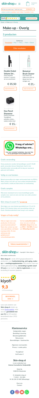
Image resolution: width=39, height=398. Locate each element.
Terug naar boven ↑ (19, 244)
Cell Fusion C (19, 354)
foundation (27, 12)
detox (21, 12)
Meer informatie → (10, 88)
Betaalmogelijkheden (19, 336)
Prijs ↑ (16, 42)
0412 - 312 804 (27, 227)
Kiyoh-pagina (9, 309)
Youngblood (19, 352)
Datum (32, 42)
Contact (19, 385)
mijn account (31, 18)
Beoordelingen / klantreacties (19, 340)
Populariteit (8, 42)
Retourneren (19, 338)
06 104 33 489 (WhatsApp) (20, 379)
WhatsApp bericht (29, 229)
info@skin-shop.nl (26, 225)
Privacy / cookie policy (19, 347)
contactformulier (30, 221)
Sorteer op (19, 41)
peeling (13, 12)
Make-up (9, 22)
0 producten (34, 3)
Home (2, 22)
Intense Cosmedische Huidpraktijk (19, 365)
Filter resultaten (19, 48)
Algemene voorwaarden (19, 345)
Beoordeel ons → (10, 297)
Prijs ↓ (21, 42)
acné (18, 12)
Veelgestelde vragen (19, 331)
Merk (26, 42)
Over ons (19, 383)
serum (32, 12)
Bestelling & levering (19, 333)
